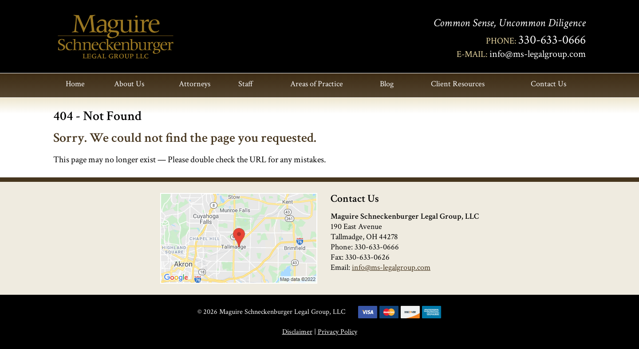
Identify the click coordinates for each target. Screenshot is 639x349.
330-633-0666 (552, 40)
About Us (129, 84)
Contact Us (548, 84)
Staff (245, 84)
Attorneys (194, 84)
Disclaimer (297, 332)
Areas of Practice (316, 84)
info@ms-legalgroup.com (537, 54)
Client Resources (458, 84)
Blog (387, 84)
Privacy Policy (337, 332)
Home (75, 84)
